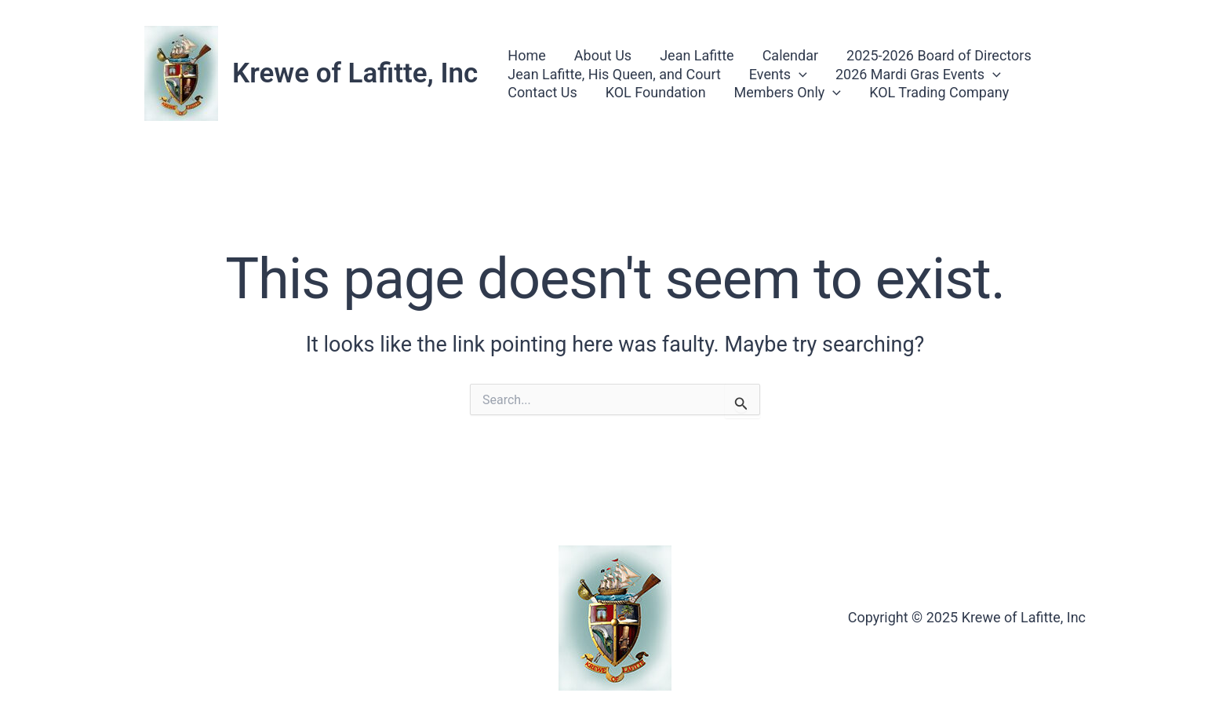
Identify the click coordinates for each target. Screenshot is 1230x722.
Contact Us (542, 92)
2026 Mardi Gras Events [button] (918, 74)
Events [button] (778, 74)
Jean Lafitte (696, 55)
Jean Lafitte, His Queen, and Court (614, 74)
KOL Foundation (656, 92)
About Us (602, 55)
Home (526, 55)
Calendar (790, 55)
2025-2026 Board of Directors (939, 55)
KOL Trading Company (939, 92)
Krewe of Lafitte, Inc (355, 73)
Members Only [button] (788, 92)
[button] (799, 74)
